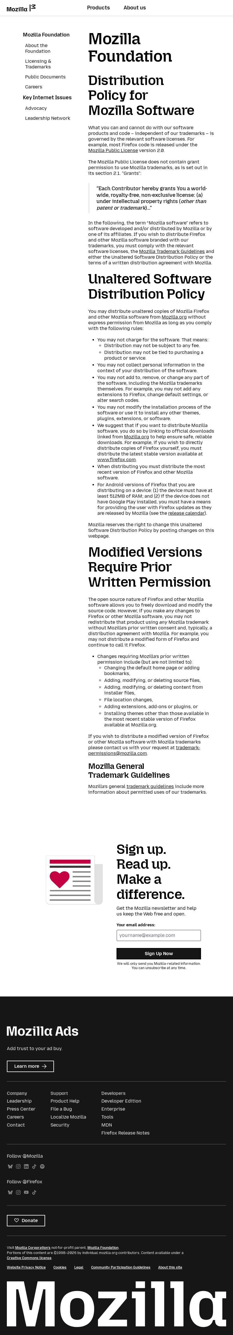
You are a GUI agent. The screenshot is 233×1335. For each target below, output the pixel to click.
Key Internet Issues (47, 97)
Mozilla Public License (113, 150)
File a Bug (61, 1109)
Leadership (19, 1101)
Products (98, 8)
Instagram (18, 1166)
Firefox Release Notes (125, 1133)
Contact (16, 1125)
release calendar (186, 513)
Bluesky (10, 1166)
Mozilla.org (174, 317)
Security (60, 1125)
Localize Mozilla (68, 1117)
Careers (33, 87)
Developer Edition (121, 1101)
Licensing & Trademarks (38, 64)
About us (135, 8)
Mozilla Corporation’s (33, 1248)
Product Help (65, 1101)
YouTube (26, 1192)
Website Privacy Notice (26, 1267)
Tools (107, 1117)
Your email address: (135, 925)
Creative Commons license (29, 1258)
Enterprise (113, 1109)
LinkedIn (26, 1166)
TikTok (34, 1166)
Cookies (60, 1267)
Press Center (21, 1109)
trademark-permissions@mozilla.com (144, 750)
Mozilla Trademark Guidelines (172, 251)
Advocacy (36, 108)
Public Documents (45, 77)
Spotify (42, 1166)
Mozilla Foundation (46, 35)
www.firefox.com (116, 459)
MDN (106, 1125)
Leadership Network (47, 118)
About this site (170, 1267)
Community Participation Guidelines (120, 1267)
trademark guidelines (150, 786)
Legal (78, 1267)
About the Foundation (38, 48)
